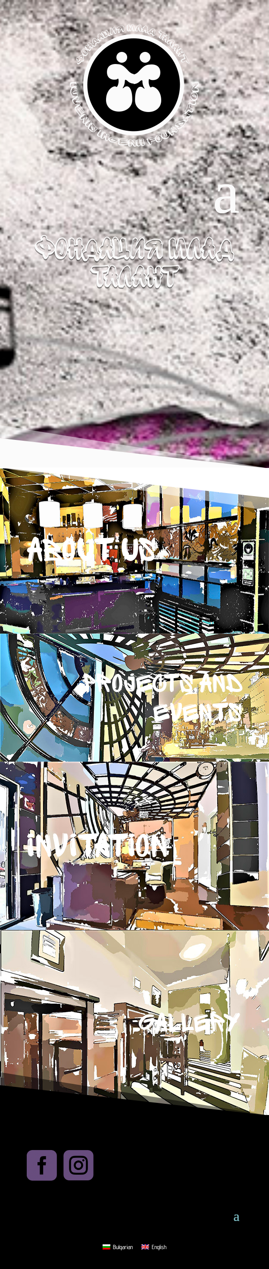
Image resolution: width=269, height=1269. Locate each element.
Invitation (97, 846)
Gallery (189, 1023)
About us (91, 550)
